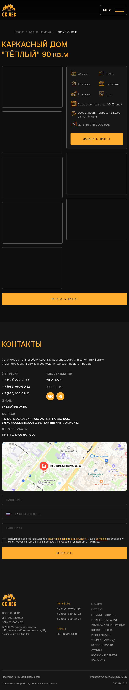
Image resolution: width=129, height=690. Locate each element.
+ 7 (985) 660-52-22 (16, 393)
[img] (9, 10)
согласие (101, 538)
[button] (32, 87)
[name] (64, 500)
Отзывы (96, 650)
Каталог (19, 32)
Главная (96, 603)
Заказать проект (102, 630)
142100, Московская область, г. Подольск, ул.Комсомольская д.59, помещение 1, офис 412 (40, 420)
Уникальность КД (103, 640)
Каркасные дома (40, 32)
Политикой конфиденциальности (67, 538)
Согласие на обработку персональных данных (29, 683)
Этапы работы (101, 635)
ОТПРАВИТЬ (64, 553)
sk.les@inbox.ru (14, 406)
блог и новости (102, 645)
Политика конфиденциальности (21, 676)
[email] (64, 528)
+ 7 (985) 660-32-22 (16, 386)
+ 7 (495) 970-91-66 (15, 379)
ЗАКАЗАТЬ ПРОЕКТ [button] (96, 139)
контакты (98, 660)
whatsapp (54, 379)
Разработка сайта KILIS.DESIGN (108, 676)
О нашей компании (104, 620)
